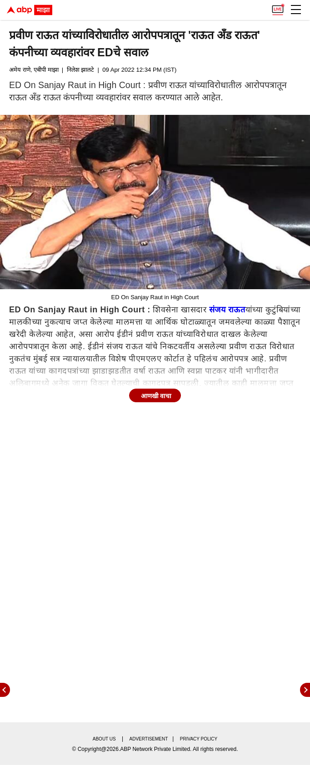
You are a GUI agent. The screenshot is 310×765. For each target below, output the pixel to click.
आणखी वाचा (156, 396)
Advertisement (149, 738)
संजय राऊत (227, 309)
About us (104, 738)
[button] (296, 9)
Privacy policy (198, 738)
